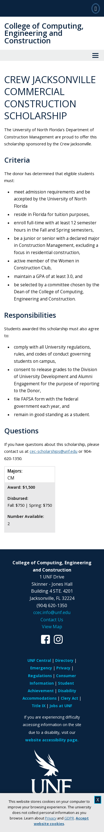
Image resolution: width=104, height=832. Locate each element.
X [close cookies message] (98, 800)
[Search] (96, 8)
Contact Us (51, 620)
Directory (64, 660)
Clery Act (69, 698)
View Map (52, 627)
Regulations (40, 675)
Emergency (41, 667)
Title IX (38, 705)
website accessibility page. (51, 739)
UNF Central (39, 660)
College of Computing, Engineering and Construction (43, 33)
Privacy (50, 818)
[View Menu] (95, 55)
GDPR (69, 818)
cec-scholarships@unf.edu (53, 451)
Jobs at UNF (61, 705)
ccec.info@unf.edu (51, 612)
